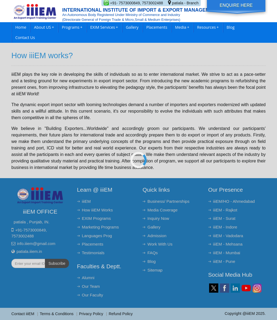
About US (44, 27)
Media (182, 27)
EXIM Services (104, 27)
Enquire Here (236, 5)
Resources (208, 27)
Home (20, 27)
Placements (156, 27)
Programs (72, 27)
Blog (231, 27)
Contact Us (25, 37)
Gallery (132, 27)
